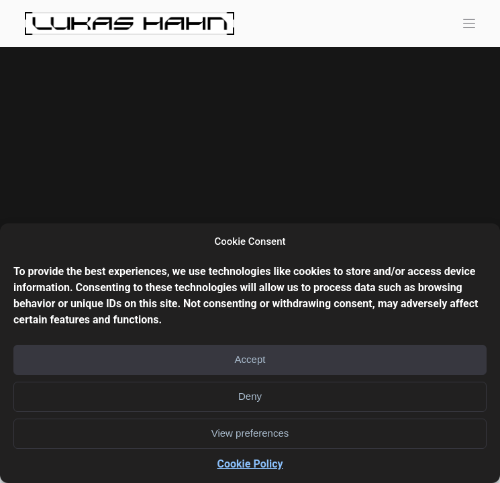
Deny (250, 396)
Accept (250, 359)
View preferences (250, 433)
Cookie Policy (250, 464)
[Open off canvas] (469, 23)
